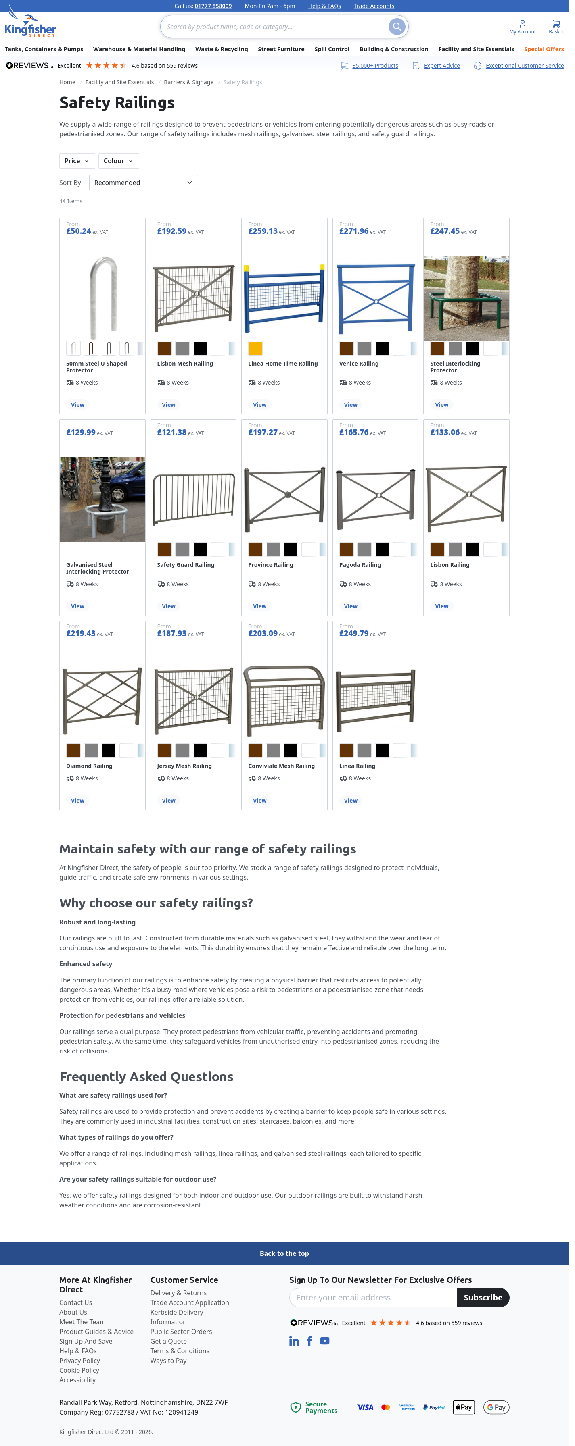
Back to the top (284, 1253)
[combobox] (284, 26)
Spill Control (331, 49)
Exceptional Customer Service (518, 66)
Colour (114, 160)
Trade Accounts (374, 6)
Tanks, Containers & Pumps (44, 49)
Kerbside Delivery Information (177, 1317)
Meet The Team (82, 1321)
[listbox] (102, 348)
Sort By (70, 182)
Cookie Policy (79, 1370)
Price (72, 160)
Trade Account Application (190, 1302)
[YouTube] (325, 1340)
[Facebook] (310, 1340)
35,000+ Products (368, 66)
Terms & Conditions (180, 1350)
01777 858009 (213, 6)
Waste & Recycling (221, 49)
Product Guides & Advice (96, 1331)
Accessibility (77, 1379)
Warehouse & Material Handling (139, 49)
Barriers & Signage (188, 82)
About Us (73, 1312)
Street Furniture (281, 49)
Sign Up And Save (86, 1341)
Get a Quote (169, 1341)
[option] (73, 348)
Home (67, 82)
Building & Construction (394, 49)
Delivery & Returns (179, 1292)
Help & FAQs (324, 6)
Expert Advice (435, 66)
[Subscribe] (483, 1297)
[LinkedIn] (295, 1340)
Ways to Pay (169, 1360)
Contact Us (75, 1302)
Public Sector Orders (181, 1331)
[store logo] (30, 21)
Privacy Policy (79, 1360)
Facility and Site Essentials (476, 49)
